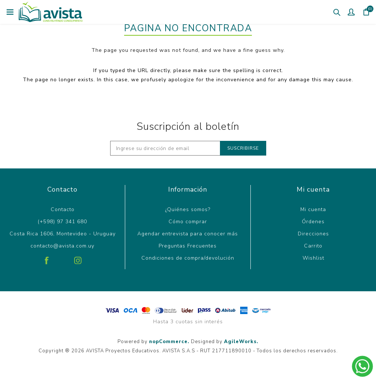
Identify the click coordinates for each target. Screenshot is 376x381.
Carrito (313, 245)
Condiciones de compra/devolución (187, 257)
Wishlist (313, 257)
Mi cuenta (313, 209)
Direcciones (313, 233)
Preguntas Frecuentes (188, 245)
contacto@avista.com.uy (62, 245)
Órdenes (313, 221)
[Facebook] (47, 258)
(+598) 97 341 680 (62, 221)
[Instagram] (78, 258)
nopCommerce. (169, 341)
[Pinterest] (62, 258)
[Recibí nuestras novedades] (165, 148)
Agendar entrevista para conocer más (187, 233)
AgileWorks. (241, 341)
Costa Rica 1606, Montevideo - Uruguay (63, 233)
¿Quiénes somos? (187, 209)
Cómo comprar (188, 221)
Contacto (63, 209)
